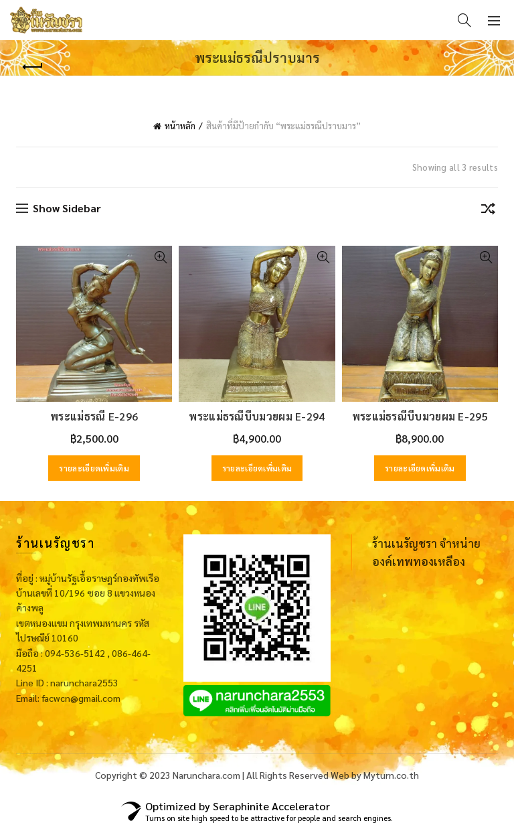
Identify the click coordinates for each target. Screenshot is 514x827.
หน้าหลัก (180, 125)
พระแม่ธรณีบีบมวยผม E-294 (257, 416)
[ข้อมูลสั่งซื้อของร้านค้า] (488, 211)
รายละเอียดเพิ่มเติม (94, 468)
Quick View (160, 257)
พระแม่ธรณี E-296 (94, 416)
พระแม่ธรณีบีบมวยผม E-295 (420, 416)
